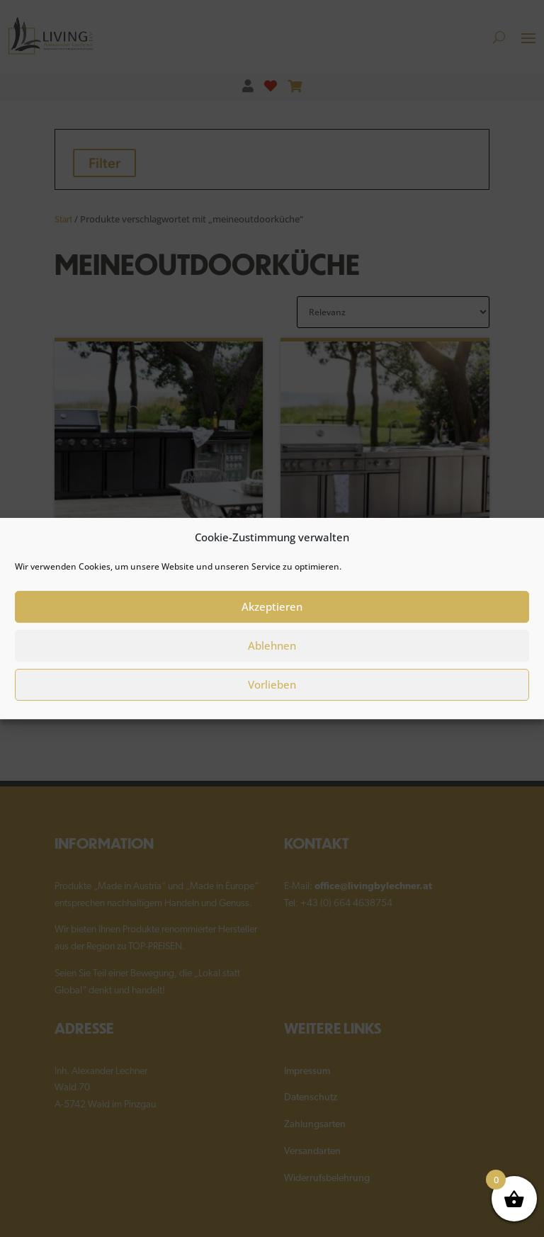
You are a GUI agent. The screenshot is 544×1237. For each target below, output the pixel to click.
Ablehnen (272, 655)
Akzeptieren (272, 616)
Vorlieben (272, 694)
